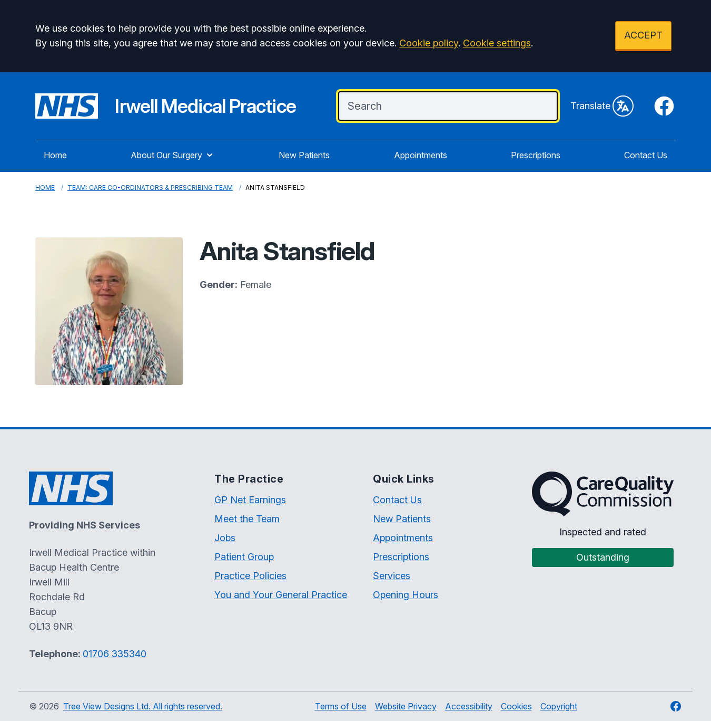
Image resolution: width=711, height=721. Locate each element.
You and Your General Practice (280, 594)
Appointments (420, 155)
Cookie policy (428, 43)
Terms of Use (341, 706)
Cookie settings (497, 43)
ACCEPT (643, 35)
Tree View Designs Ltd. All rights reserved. (142, 706)
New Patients (304, 155)
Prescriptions (535, 155)
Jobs (224, 537)
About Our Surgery (173, 155)
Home (55, 155)
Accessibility (468, 706)
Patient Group (244, 556)
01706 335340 (114, 653)
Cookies (516, 706)
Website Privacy (406, 706)
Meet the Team (247, 518)
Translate (602, 106)
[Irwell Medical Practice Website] (165, 106)
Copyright (558, 706)
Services (391, 575)
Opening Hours (405, 594)
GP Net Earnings (250, 499)
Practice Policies (250, 575)
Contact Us (645, 155)
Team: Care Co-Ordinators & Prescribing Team (150, 187)
